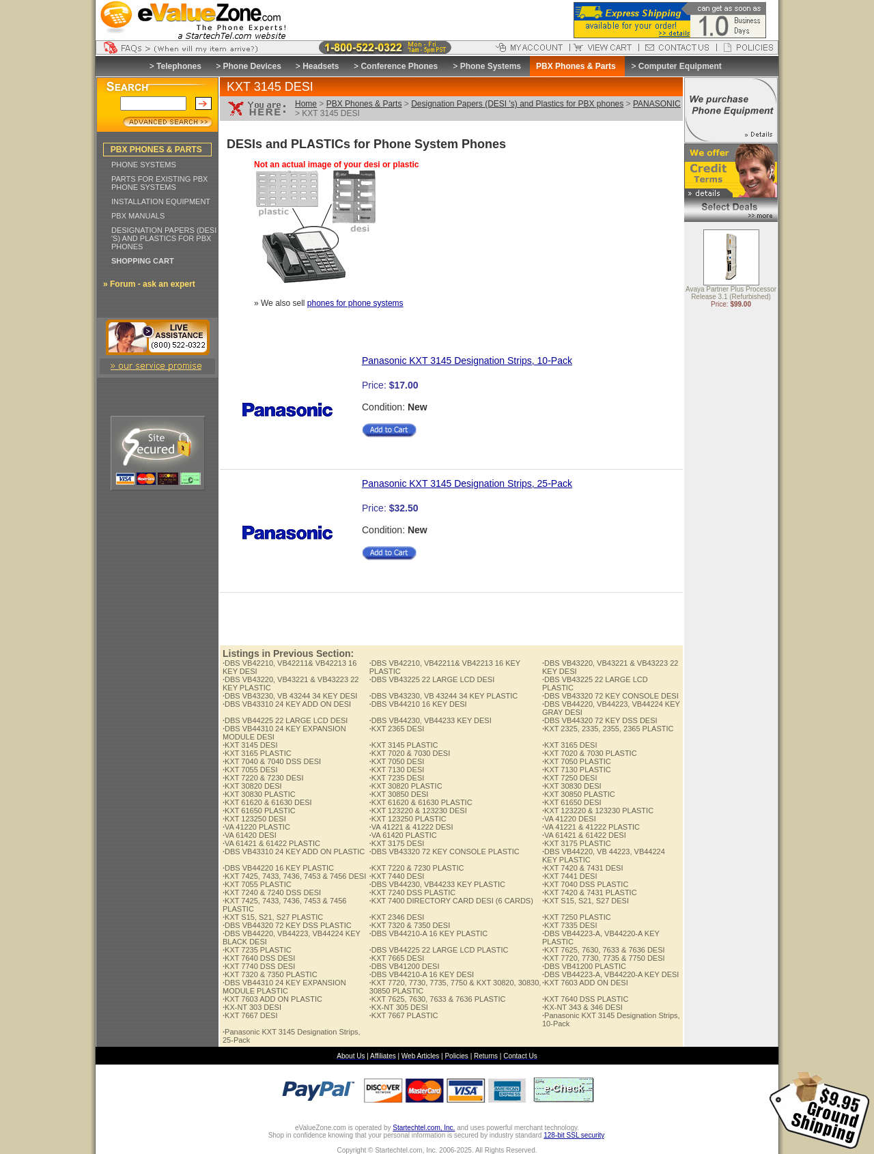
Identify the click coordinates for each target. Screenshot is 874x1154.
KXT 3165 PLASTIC (257, 753)
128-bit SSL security (574, 1135)
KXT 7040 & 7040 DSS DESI (272, 761)
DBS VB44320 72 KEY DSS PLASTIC (287, 925)
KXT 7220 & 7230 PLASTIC (416, 868)
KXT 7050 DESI (397, 761)
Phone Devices (252, 66)
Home (306, 104)
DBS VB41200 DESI (404, 966)
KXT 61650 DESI (572, 802)
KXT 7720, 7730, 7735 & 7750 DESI (603, 958)
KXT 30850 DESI (399, 794)
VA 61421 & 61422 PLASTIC (271, 843)
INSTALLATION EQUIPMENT (160, 201)
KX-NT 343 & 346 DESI (582, 1007)
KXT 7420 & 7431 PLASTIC (589, 892)
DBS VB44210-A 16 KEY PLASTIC (428, 933)
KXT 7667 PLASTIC (403, 1015)
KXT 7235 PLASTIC (257, 950)
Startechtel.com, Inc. (424, 1127)
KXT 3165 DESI (569, 745)
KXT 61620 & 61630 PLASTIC (421, 802)
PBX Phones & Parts (364, 104)
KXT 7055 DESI (250, 769)
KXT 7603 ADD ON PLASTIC (272, 999)
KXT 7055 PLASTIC (257, 884)
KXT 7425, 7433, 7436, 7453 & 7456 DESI (294, 876)
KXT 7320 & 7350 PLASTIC (270, 974)
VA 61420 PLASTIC (403, 835)
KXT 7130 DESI (397, 769)
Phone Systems (490, 66)
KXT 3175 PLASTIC (576, 843)
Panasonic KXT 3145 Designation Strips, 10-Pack (467, 360)
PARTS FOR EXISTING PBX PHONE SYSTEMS (159, 183)
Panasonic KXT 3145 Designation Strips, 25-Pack (467, 483)
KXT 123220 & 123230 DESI (418, 810)
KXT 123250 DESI (254, 819)
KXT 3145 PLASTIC (403, 745)
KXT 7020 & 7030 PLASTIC (589, 753)
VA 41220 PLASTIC (256, 827)
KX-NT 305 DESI (398, 1007)
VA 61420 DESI (250, 835)
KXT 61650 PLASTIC (259, 810)
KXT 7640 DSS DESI (259, 958)
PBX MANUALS (138, 216)
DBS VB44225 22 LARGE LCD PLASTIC (439, 950)
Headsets (320, 66)
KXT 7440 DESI (397, 876)
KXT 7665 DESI (397, 958)
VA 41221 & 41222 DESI (411, 827)
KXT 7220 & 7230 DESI (263, 778)
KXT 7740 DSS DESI (259, 966)
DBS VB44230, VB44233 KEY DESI (430, 720)
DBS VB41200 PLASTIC (584, 966)
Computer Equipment (680, 66)
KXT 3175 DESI (397, 843)
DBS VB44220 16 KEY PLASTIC (278, 868)
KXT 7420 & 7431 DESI (582, 868)
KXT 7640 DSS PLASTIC (585, 999)
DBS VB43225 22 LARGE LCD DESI (431, 679)
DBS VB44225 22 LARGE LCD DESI (285, 720)
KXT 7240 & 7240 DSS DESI (272, 892)
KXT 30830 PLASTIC (259, 794)
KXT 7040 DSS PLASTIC (585, 884)
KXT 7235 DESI (397, 778)
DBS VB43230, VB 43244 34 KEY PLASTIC (443, 696)
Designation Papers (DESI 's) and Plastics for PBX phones (517, 104)
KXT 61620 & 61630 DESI (267, 802)
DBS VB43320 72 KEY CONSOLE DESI (610, 696)
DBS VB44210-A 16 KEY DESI (421, 974)
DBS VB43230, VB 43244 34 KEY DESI (290, 696)
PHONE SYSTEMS (143, 164)
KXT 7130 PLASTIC (576, 769)
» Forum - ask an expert (149, 284)
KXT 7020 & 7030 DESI (409, 753)
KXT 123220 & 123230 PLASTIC (597, 810)
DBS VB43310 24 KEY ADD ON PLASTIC (294, 851)
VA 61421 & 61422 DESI (584, 835)
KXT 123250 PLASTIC (408, 819)
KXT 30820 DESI (252, 786)
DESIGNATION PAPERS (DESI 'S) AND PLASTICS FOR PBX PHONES (163, 238)
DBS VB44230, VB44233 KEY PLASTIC (437, 884)
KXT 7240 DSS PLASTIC (412, 892)
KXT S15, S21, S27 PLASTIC (273, 917)
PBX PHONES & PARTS (156, 149)
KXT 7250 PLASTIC (576, 917)
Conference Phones (399, 66)
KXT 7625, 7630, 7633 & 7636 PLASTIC (437, 999)
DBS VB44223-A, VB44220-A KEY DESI (610, 974)
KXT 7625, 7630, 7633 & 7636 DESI (603, 950)
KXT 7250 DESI (569, 778)
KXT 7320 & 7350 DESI (409, 925)
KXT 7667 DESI (250, 1015)
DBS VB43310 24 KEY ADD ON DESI (287, 704)
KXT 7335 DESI (569, 925)
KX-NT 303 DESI (252, 1007)
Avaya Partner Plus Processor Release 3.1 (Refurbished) (731, 293)
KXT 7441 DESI (569, 876)
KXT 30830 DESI (572, 786)
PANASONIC (657, 104)
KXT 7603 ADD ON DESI (585, 983)
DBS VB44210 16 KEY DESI (418, 704)
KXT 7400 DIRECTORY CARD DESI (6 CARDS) (451, 901)
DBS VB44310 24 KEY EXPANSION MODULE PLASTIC (284, 987)
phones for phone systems (355, 303)
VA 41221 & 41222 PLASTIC (591, 827)
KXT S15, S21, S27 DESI (585, 901)
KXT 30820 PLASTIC (405, 786)
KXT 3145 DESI (250, 745)
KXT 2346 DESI (397, 917)
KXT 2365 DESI (397, 728)
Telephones (178, 66)
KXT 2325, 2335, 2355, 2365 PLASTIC (607, 728)
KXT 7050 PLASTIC (576, 761)
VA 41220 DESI (569, 819)
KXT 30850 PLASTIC (578, 794)
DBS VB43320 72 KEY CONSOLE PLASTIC (444, 851)
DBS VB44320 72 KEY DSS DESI (600, 720)
